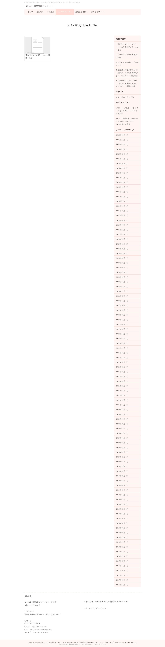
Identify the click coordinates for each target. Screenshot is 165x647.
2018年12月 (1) (122, 509)
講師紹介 (50, 12)
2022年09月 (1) (122, 310)
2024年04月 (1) (122, 234)
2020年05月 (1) (122, 443)
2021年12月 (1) (122, 353)
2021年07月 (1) (122, 376)
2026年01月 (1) (122, 149)
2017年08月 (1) (122, 580)
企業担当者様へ (81, 12)
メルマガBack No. (65, 12)
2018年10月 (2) (122, 518)
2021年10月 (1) (122, 362)
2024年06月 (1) (122, 225)
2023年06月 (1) (122, 267)
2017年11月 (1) (122, 566)
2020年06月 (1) (122, 438)
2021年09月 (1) (122, 367)
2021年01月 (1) (122, 405)
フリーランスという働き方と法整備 (127, 56)
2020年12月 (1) (122, 409)
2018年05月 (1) (122, 537)
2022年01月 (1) (122, 348)
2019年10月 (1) (122, 471)
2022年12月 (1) (122, 296)
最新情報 (40, 12)
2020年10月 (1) (122, 419)
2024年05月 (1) (122, 230)
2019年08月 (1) (122, 481)
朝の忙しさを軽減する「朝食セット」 (127, 63)
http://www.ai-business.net (41, 629)
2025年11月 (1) (122, 159)
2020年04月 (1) (122, 447)
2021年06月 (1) (122, 381)
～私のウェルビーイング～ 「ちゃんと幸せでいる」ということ (127, 47)
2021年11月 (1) (122, 357)
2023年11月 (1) (122, 244)
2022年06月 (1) (122, 324)
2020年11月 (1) (122, 414)
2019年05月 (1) (122, 490)
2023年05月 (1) (122, 272)
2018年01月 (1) (122, 556)
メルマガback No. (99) (125, 97)
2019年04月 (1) (122, 495)
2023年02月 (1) (122, 286)
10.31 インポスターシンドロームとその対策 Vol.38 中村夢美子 (127, 111)
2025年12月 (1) (122, 154)
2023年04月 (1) (122, 277)
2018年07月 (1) (122, 528)
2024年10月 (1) (122, 211)
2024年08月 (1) (122, 220)
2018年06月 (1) (122, 533)
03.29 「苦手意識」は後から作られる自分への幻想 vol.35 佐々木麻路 (127, 121)
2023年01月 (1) (122, 291)
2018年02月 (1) (122, 552)
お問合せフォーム (98, 12)
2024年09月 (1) (122, 215)
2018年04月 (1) (122, 542)
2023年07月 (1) (122, 263)
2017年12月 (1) (122, 561)
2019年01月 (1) (122, 504)
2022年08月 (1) (122, 315)
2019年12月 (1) (122, 466)
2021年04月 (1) (122, 391)
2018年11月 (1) (122, 514)
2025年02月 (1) (122, 197)
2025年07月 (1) (122, 178)
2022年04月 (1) (122, 334)
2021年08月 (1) (122, 372)
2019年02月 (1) (122, 499)
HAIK (104, 644)
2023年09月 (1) (122, 253)
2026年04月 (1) (122, 135)
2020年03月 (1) (122, 452)
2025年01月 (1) (122, 201)
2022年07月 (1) (122, 320)
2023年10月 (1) (122, 249)
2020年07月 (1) (122, 433)
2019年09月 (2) (122, 476)
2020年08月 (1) (122, 428)
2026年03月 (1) (122, 140)
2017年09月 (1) (122, 575)
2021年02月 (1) (122, 400)
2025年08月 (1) (122, 173)
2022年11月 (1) (122, 301)
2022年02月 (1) (122, 343)
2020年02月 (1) (122, 457)
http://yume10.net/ (40, 632)
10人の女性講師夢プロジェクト (40, 6)
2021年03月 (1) (122, 395)
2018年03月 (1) (122, 547)
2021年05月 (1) (122, 386)
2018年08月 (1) (122, 523)
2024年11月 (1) (122, 206)
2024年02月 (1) (122, 239)
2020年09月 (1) (122, 424)
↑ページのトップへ (91, 608)
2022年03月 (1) (122, 338)
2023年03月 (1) (122, 282)
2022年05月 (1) (122, 329)
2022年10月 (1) (122, 305)
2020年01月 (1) (122, 462)
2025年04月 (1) (122, 187)
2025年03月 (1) (122, 192)
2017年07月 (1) (122, 585)
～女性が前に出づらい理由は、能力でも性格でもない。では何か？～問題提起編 (127, 83)
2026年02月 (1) (122, 144)
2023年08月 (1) (122, 258)
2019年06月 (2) (122, 485)
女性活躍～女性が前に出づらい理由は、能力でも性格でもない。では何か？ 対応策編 (127, 73)
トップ (30, 12)
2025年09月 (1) (122, 168)
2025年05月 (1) (122, 182)
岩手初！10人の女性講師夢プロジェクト (51, 642)
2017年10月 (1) (122, 570)
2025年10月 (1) (122, 163)
